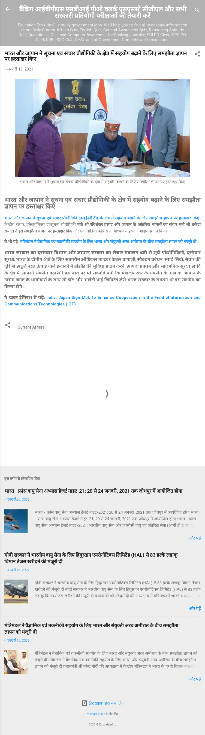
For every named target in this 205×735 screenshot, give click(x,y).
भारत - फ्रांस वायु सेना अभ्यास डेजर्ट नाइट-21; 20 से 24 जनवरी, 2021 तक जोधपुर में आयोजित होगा (93, 491)
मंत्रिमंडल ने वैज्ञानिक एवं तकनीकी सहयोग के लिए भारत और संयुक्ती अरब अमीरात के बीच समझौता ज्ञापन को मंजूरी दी (108, 241)
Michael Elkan (96, 714)
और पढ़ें (195, 538)
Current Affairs (31, 327)
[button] (197, 55)
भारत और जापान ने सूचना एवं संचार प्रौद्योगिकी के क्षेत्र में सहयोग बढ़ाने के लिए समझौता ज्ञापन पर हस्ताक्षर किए (101, 218)
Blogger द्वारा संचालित (102, 703)
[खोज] (197, 11)
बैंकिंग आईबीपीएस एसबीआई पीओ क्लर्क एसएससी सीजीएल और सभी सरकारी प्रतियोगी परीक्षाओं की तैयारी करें (102, 12)
